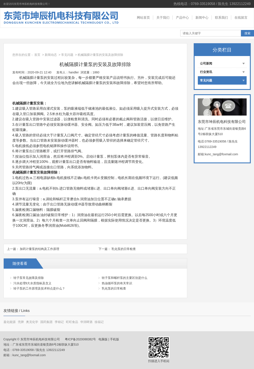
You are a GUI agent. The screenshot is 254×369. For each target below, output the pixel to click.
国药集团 (46, 322)
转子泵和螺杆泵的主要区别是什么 (124, 278)
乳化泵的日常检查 (123, 249)
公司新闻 (222, 63)
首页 (37, 54)
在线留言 (240, 17)
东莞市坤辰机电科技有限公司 (60, 18)
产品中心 (182, 17)
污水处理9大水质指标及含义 (32, 283)
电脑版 (103, 339)
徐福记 (99, 322)
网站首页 (143, 17)
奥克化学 (32, 322)
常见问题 (67, 54)
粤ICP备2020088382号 (80, 339)
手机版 (114, 339)
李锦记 (59, 322)
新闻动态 (51, 54)
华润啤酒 (86, 322)
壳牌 (21, 322)
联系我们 (221, 17)
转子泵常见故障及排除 (28, 278)
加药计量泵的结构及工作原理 (39, 249)
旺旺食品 (72, 322)
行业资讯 (222, 72)
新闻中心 (201, 17)
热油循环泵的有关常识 (117, 283)
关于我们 (162, 17)
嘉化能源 (9, 322)
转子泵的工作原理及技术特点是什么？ (39, 288)
